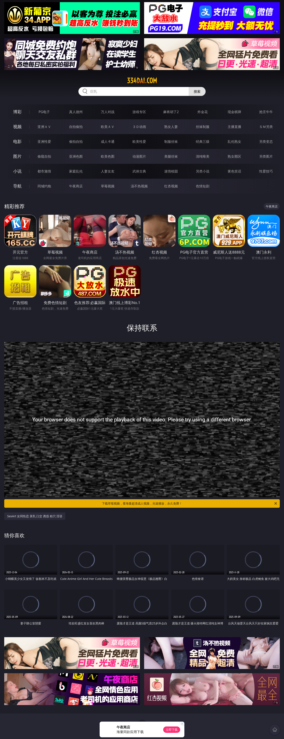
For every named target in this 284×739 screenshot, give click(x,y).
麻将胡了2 (171, 111)
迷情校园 (171, 171)
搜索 (197, 91)
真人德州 (76, 111)
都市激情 (44, 171)
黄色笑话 (234, 171)
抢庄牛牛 (266, 111)
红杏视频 (171, 186)
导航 (17, 186)
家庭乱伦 (76, 171)
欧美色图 (107, 156)
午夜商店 (76, 186)
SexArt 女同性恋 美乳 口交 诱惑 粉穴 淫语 (34, 516)
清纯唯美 (202, 156)
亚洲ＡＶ (44, 126)
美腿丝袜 (171, 156)
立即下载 (172, 730)
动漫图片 (139, 156)
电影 (17, 141)
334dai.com (142, 80)
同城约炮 (44, 186)
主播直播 (234, 126)
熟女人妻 (171, 126)
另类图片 (266, 156)
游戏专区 (139, 111)
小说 (17, 171)
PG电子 (44, 111)
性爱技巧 (266, 171)
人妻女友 (107, 171)
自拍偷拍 (76, 126)
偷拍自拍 (76, 141)
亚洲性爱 (44, 141)
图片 (17, 156)
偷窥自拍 (44, 156)
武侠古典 (139, 171)
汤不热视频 (139, 186)
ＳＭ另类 (266, 126)
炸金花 (203, 111)
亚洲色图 (76, 156)
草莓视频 (107, 186)
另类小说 (202, 171)
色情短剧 (202, 186)
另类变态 (266, 141)
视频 (17, 126)
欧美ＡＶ (107, 126)
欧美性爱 (139, 141)
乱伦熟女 (234, 141)
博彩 (17, 112)
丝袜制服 (202, 126)
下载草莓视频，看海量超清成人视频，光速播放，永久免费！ (190, 503)
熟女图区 (234, 156)
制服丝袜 (171, 141)
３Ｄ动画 (139, 126)
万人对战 (107, 111)
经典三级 (202, 141)
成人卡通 (107, 141)
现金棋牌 (234, 111)
